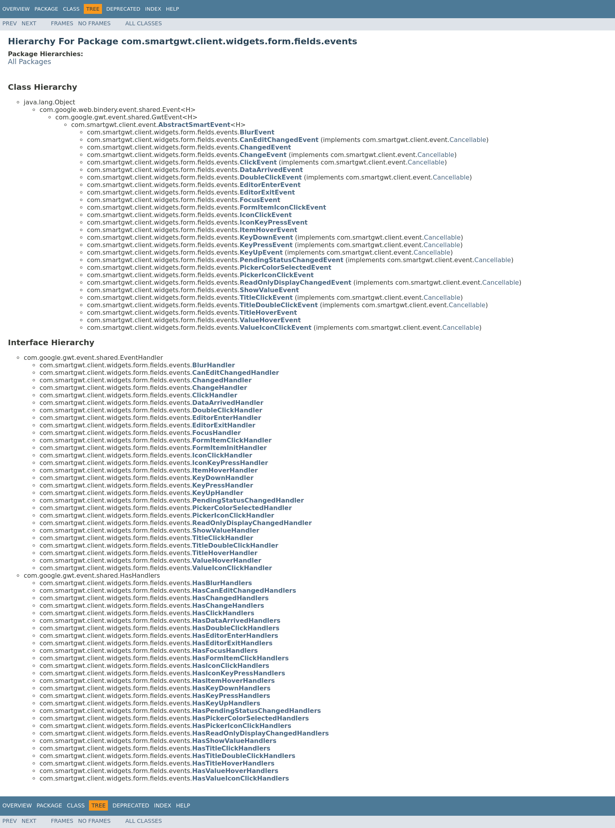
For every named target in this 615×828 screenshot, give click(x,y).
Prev (9, 23)
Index (153, 9)
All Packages (29, 62)
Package (46, 9)
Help (172, 9)
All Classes (143, 23)
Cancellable (467, 140)
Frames (62, 23)
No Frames (94, 23)
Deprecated (123, 9)
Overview (16, 9)
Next (29, 23)
